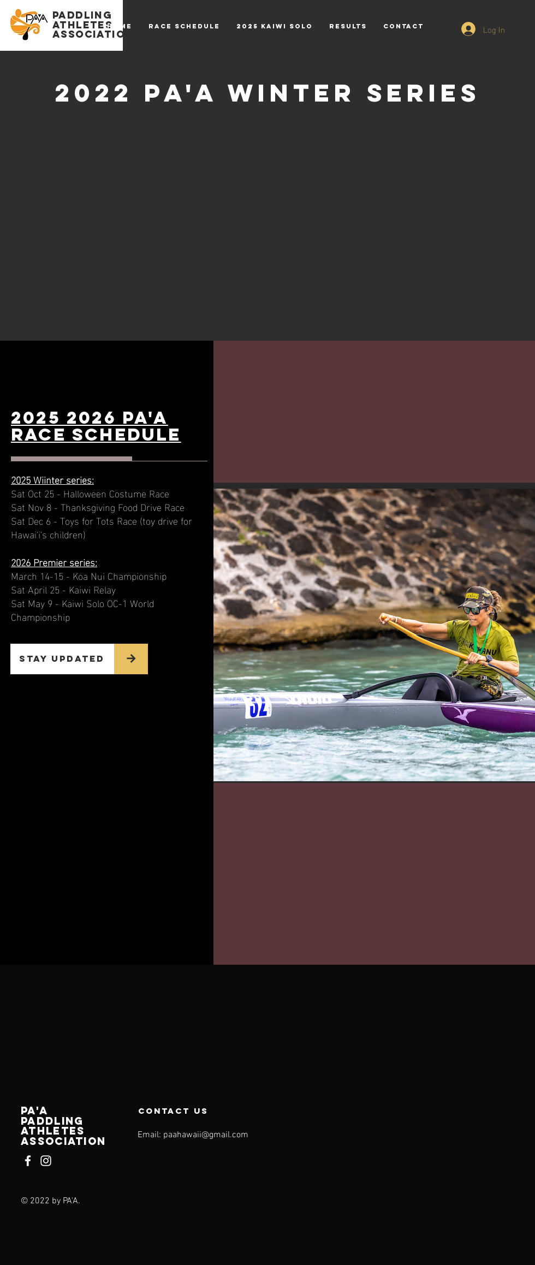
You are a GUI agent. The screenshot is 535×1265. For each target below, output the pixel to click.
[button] (348, 26)
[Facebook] (28, 1161)
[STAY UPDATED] (62, 659)
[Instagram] (46, 1161)
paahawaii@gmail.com (205, 1135)
